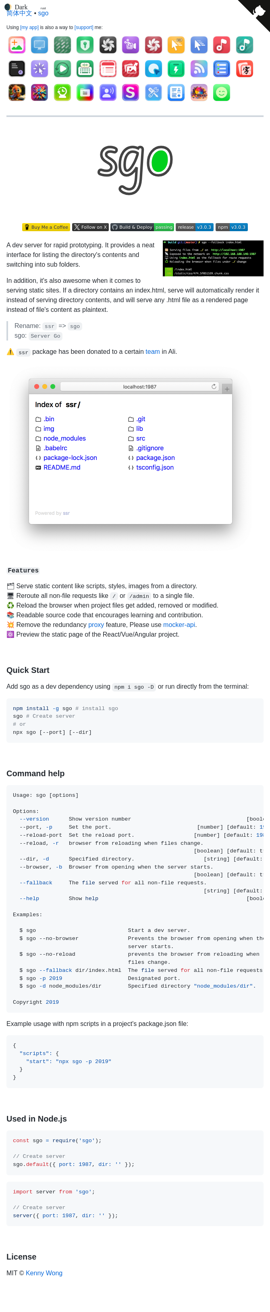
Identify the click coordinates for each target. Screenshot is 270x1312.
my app (29, 27)
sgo (43, 13)
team (152, 351)
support (84, 27)
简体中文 (19, 13)
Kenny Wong (44, 1273)
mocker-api (179, 624)
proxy (96, 624)
